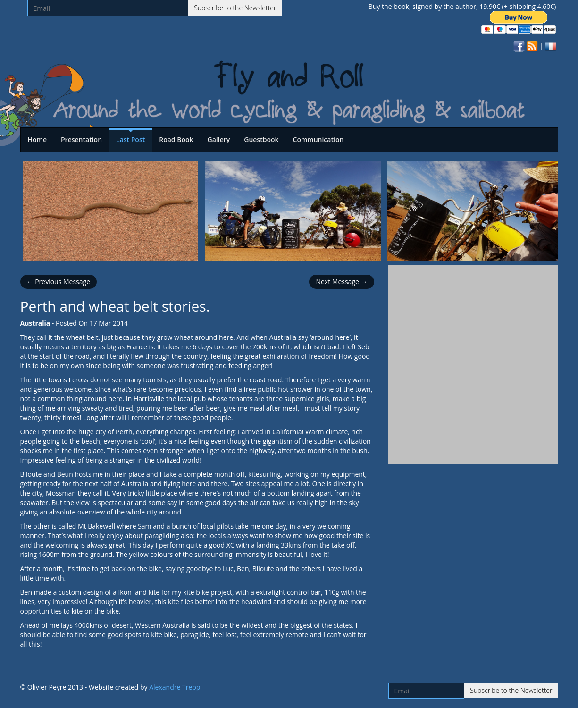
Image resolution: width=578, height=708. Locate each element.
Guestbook (261, 139)
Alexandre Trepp (174, 687)
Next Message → (341, 281)
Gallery (219, 139)
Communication (318, 139)
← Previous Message (59, 281)
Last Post (130, 139)
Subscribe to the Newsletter (235, 7)
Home (37, 139)
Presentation (81, 139)
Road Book (176, 139)
